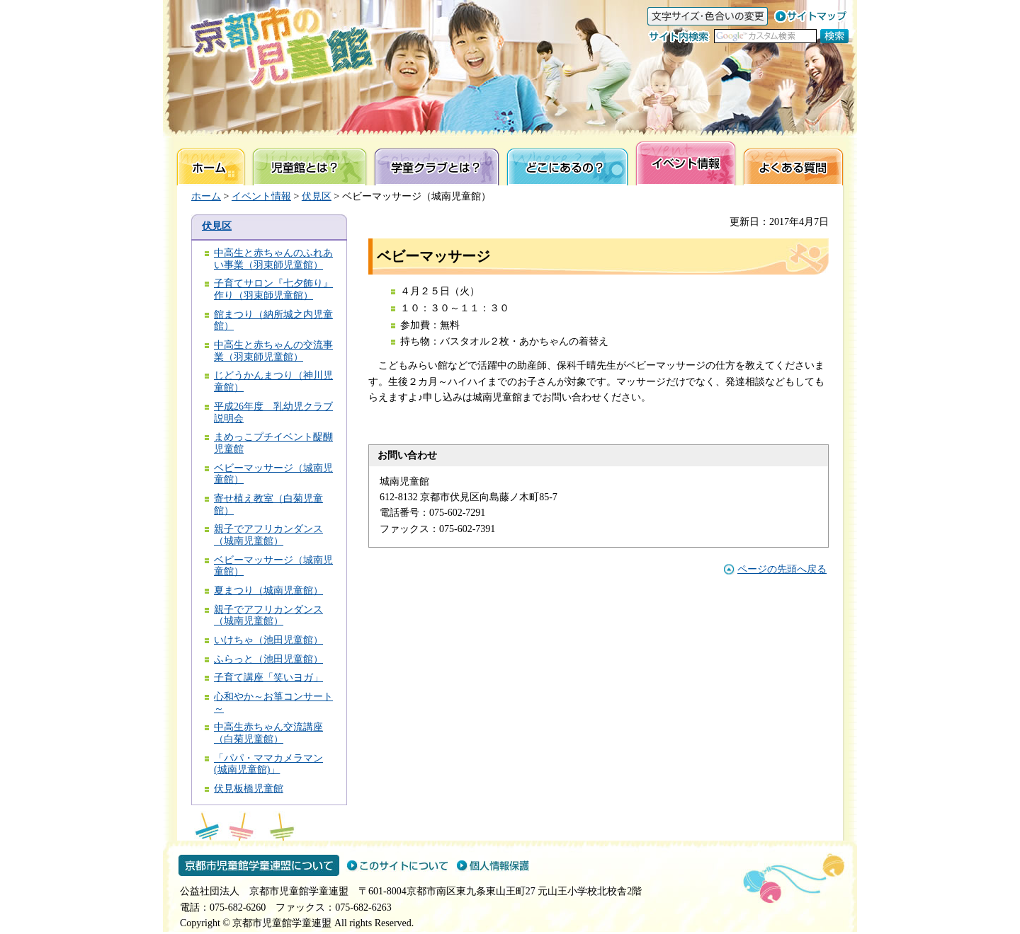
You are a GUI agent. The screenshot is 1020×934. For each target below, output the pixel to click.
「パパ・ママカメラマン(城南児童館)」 (268, 764)
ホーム (206, 196)
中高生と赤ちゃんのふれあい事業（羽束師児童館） (273, 259)
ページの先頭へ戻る (782, 569)
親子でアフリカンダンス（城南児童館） (268, 535)
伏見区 (317, 196)
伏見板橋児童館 (248, 788)
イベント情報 (261, 196)
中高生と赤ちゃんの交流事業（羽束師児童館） (273, 351)
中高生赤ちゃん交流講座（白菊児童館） (268, 733)
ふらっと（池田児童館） (268, 659)
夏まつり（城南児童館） (268, 590)
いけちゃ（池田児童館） (268, 640)
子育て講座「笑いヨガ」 (268, 677)
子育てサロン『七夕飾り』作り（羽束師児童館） (273, 289)
